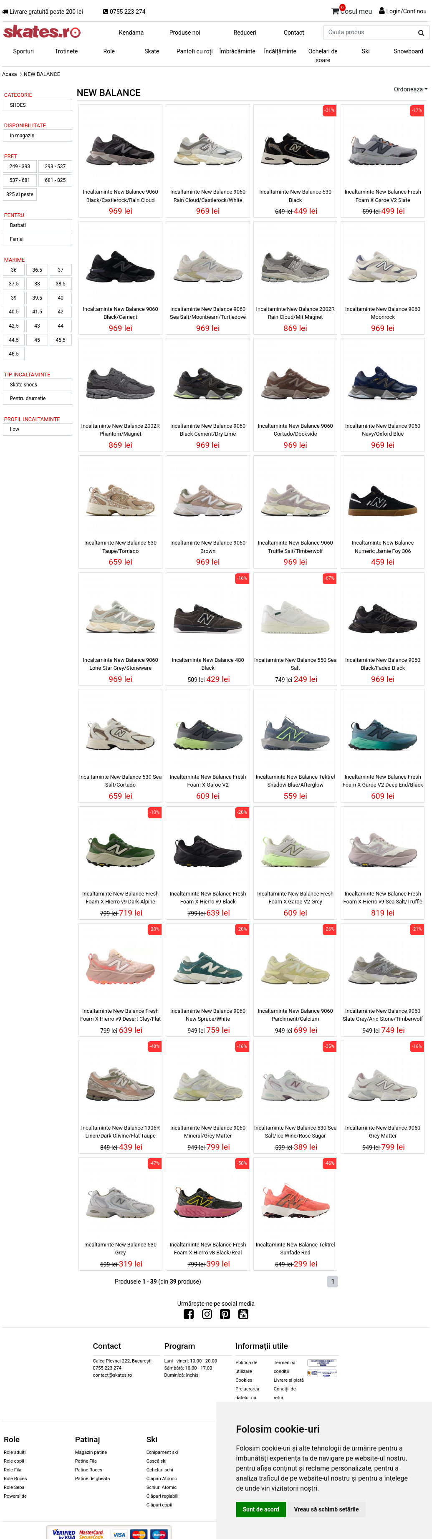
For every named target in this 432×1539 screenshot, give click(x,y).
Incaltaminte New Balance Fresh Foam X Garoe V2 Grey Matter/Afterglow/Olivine (295, 899)
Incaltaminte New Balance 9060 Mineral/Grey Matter (207, 1132)
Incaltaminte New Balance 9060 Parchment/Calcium (295, 1015)
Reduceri (245, 32)
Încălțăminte (280, 51)
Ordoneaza (408, 89)
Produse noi (184, 32)
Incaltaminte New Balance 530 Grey (120, 1248)
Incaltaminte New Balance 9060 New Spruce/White (207, 1015)
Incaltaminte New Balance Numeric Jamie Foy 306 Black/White (383, 548)
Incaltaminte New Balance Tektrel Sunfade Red (295, 1248)
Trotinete (66, 51)
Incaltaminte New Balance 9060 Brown (207, 547)
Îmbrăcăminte (237, 51)
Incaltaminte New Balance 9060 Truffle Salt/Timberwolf (295, 547)
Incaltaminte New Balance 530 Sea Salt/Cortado (120, 781)
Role (109, 51)
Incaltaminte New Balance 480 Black (208, 664)
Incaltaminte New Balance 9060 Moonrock (382, 313)
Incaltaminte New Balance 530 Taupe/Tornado (120, 547)
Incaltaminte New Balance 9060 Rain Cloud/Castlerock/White (207, 196)
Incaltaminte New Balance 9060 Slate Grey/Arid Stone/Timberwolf (383, 1015)
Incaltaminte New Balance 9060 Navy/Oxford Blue (382, 430)
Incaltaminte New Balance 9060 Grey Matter (382, 1132)
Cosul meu (351, 10)
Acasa (9, 74)
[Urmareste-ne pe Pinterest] (225, 1316)
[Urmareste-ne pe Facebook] (188, 1316)
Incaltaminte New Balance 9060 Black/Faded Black (382, 664)
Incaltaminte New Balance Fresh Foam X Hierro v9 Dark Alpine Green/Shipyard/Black (120, 899)
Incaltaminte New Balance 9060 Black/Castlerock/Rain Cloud (120, 196)
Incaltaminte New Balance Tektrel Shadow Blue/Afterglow (295, 781)
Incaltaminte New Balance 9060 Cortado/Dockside (295, 430)
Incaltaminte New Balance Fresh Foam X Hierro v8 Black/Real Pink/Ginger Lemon (208, 1249)
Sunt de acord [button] (261, 1509)
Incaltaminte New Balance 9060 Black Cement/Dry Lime (207, 430)
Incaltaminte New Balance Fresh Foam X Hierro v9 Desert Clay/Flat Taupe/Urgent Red (120, 1016)
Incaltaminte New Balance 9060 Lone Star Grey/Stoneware (120, 664)
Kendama (131, 32)
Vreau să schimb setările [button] (326, 1509)
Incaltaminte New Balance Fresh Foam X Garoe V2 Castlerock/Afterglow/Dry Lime (208, 782)
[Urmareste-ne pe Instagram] (207, 1316)
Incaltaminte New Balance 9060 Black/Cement (120, 313)
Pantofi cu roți (195, 51)
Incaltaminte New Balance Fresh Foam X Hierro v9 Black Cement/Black (208, 899)
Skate (151, 51)
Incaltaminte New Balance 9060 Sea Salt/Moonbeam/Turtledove (208, 313)
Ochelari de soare (323, 55)
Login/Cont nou (406, 11)
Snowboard (408, 51)
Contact (294, 32)
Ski (366, 51)
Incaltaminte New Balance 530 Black (295, 196)
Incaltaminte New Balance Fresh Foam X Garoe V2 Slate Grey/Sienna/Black (383, 197)
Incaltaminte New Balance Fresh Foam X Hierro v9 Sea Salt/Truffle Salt (383, 899)
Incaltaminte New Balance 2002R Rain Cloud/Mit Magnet (295, 313)
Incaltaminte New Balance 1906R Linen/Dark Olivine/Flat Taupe (120, 1132)
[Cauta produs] (421, 33)
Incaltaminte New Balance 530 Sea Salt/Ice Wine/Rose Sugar (295, 1132)
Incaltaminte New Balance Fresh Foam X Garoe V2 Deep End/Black (383, 781)
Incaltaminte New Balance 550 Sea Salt (295, 664)
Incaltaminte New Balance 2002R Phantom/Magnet (120, 430)
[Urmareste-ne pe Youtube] (243, 1316)
